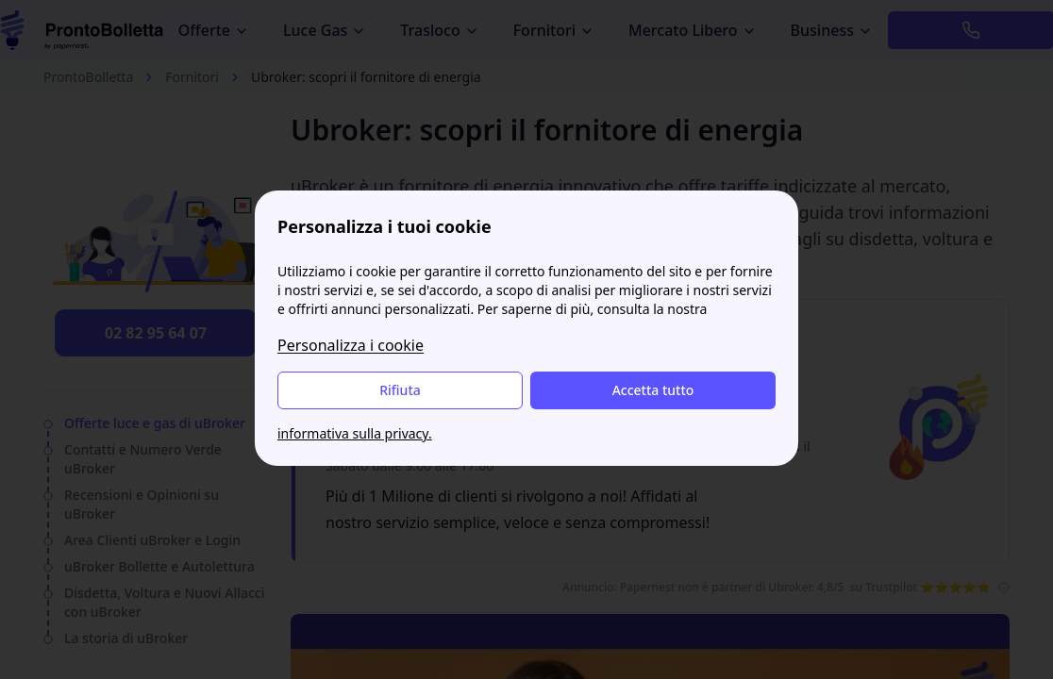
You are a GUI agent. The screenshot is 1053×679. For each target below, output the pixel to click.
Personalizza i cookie (350, 345)
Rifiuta (400, 390)
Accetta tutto (653, 390)
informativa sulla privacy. (354, 433)
